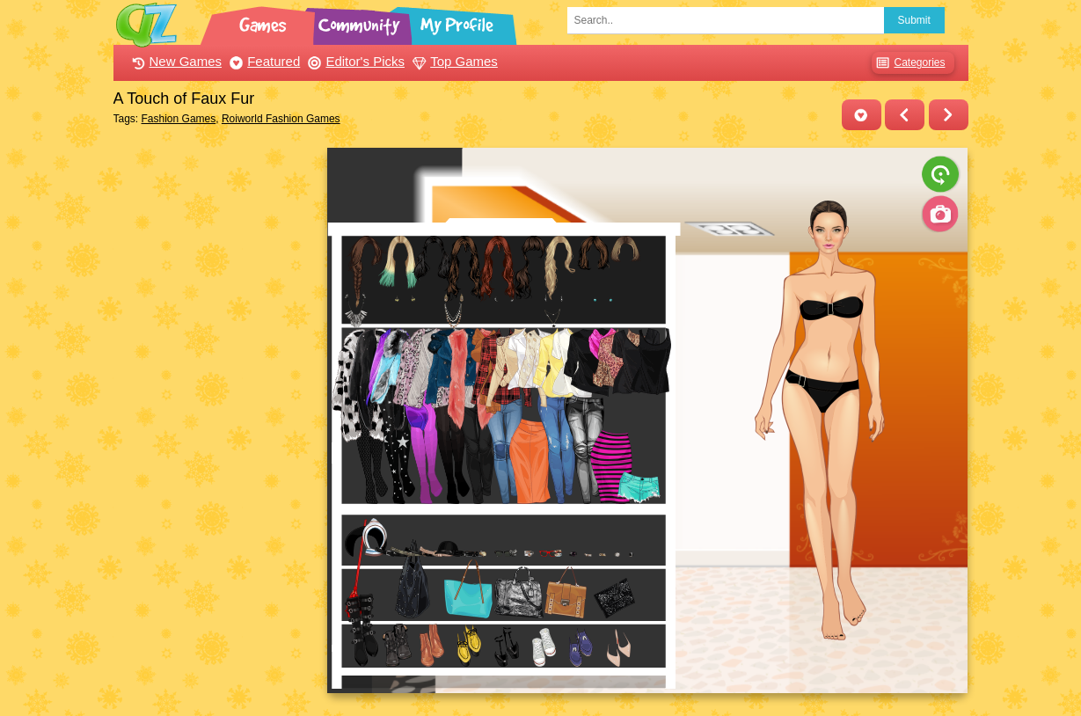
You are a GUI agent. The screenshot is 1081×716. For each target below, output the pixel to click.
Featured (262, 61)
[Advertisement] (215, 412)
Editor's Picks (354, 61)
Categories (908, 63)
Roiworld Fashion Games (281, 119)
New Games (175, 61)
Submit (914, 20)
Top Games (453, 61)
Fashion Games (179, 119)
